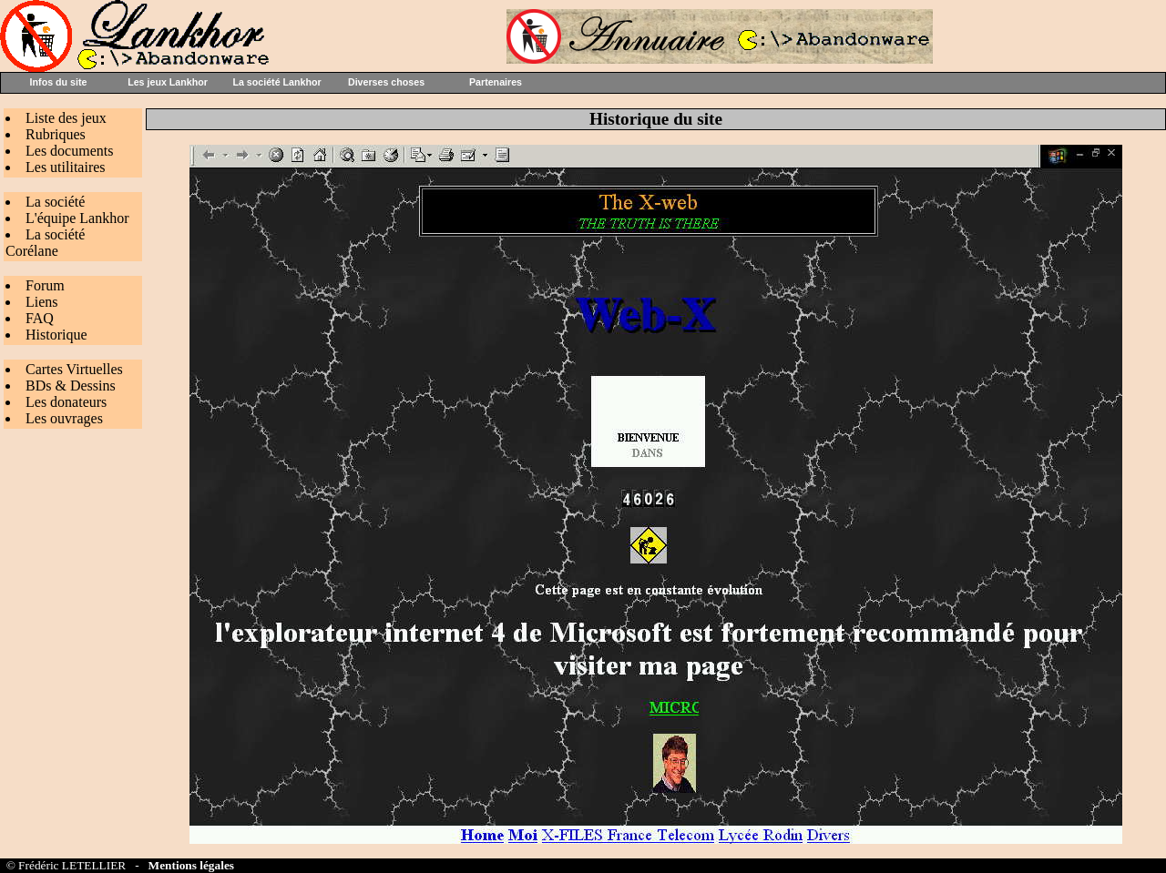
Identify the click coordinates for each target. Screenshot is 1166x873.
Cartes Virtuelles (74, 369)
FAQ (40, 318)
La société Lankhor (276, 81)
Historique (56, 334)
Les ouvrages (64, 418)
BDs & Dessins (71, 385)
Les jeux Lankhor (168, 81)
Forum (45, 285)
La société (55, 201)
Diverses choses (386, 81)
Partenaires (495, 81)
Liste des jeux (66, 118)
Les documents (69, 150)
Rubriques (56, 134)
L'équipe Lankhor (77, 218)
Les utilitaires (66, 167)
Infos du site (58, 81)
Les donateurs (66, 402)
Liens (42, 302)
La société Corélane (45, 243)
